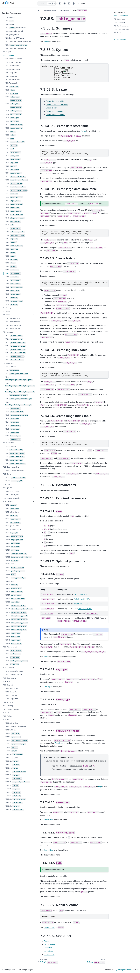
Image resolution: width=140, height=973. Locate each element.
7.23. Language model (10, 709)
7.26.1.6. (16, 740)
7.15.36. (16, 626)
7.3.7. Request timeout (12, 79)
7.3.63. (13, 273)
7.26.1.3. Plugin (10, 730)
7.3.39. (16, 190)
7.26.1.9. (11, 751)
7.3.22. (10, 132)
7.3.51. (15, 232)
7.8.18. (13, 436)
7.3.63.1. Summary (121, 15)
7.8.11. (14, 412)
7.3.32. (11, 166)
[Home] (38, 10)
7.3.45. (13, 211)
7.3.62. (12, 270)
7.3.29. (12, 156)
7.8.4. (19, 378)
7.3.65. (13, 280)
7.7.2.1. (14, 336)
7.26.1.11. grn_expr (11, 757)
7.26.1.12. (12, 761)
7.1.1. (9, 21)
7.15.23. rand (9, 581)
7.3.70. (11, 298)
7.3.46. (14, 215)
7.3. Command (8, 55)
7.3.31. (11, 163)
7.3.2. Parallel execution (13, 62)
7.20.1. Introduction (11, 688)
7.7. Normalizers (8, 332)
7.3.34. (13, 173)
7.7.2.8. (14, 360)
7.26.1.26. (14, 810)
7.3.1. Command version (13, 59)
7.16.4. (16, 661)
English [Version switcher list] (81, 3)
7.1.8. (16, 45)
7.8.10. (13, 408)
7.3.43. (14, 204)
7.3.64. (12, 277)
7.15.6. (13, 522)
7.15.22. (15, 578)
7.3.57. (10, 253)
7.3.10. (10, 90)
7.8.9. (18, 403)
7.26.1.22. (13, 796)
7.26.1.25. (12, 806)
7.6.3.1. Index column (12, 329)
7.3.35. (15, 177)
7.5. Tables (6, 311)
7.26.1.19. (12, 785)
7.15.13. (12, 547)
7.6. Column (7, 315)
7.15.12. (12, 543)
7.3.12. (12, 97)
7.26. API (6, 719)
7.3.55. (14, 246)
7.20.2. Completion (11, 692)
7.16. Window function (10, 647)
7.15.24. (11, 585)
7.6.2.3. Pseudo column (13, 325)
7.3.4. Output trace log (12, 69)
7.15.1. (11, 505)
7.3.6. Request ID (11, 76)
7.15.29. (12, 602)
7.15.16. (18, 557)
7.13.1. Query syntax (12, 491)
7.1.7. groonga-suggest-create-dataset (18, 41)
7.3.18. (12, 118)
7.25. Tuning (7, 716)
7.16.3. (12, 657)
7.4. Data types (8, 308)
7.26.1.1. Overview (11, 723)
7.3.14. (12, 104)
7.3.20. (14, 125)
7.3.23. (10, 135)
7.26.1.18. (17, 782)
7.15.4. (11, 516)
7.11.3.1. (15, 477)
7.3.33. (12, 170)
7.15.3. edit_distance (12, 512)
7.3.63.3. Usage (119, 22)
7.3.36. (16, 180)
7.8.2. (12, 370)
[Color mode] (60, 3)
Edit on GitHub (120, 39)
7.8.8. (18, 399)
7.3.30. (13, 159)
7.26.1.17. (13, 779)
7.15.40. (13, 640)
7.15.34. (16, 619)
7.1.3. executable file (15, 28)
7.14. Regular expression (11, 498)
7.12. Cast (6, 484)
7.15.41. (13, 644)
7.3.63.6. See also (120, 33)
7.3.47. (15, 218)
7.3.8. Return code (11, 83)
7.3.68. (12, 291)
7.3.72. (11, 305)
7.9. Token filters (8, 443)
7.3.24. (9, 138)
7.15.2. (12, 509)
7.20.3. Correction (11, 695)
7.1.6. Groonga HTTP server (14, 38)
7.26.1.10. (14, 754)
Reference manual (49, 10)
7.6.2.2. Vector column (12, 322)
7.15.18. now (9, 564)
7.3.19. (12, 121)
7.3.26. (11, 145)
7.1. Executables (8, 17)
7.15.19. (14, 567)
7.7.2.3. (15, 343)
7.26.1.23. (15, 799)
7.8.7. (16, 395)
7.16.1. (13, 651)
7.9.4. (15, 457)
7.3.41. (14, 197)
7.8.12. (16, 415)
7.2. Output (7, 52)
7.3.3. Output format (12, 66)
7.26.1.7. (15, 744)
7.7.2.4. (15, 346)
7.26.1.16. (12, 775)
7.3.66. (13, 284)
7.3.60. (10, 263)
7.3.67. (14, 287)
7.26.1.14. (11, 768)
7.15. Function (8, 502)
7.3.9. (12, 87)
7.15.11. (14, 540)
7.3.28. (13, 152)
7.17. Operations (8, 667)
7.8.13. (12, 419)
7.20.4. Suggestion (11, 699)
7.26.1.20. (12, 789)
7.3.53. (11, 239)
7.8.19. (13, 439)
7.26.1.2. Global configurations (15, 726)
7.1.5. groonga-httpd (12, 35)
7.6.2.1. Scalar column (12, 318)
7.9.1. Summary (10, 446)
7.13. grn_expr (8, 488)
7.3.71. (14, 301)
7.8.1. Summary (10, 367)
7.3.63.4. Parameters (121, 26)
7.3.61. (11, 267)
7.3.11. (11, 94)
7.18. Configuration (9, 678)
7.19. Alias (6, 681)
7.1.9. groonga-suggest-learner (15, 48)
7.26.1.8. (11, 747)
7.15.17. (11, 561)
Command (64, 10)
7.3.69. (13, 294)
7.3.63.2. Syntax (119, 19)
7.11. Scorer (7, 474)
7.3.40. (11, 194)
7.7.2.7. (15, 356)
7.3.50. (13, 228)
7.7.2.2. (14, 339)
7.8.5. (20, 384)
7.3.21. (14, 128)
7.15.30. (15, 606)
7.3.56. (11, 249)
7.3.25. (15, 142)
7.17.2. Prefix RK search (13, 674)
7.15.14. (12, 550)
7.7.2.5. (15, 350)
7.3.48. (13, 222)
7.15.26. (14, 592)
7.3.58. (10, 256)
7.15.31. (18, 609)
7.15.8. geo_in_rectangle (13, 529)
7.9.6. (15, 464)
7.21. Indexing (8, 702)
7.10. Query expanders (11, 467)
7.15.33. (16, 616)
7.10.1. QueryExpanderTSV (14, 470)
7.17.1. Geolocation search (14, 671)
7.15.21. (10, 574)
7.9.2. (13, 450)
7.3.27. (9, 149)
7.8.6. (20, 390)
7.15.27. (13, 595)
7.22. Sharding (8, 706)
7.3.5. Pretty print (11, 73)
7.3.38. (15, 187)
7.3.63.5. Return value (121, 29)
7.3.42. (13, 201)
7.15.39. (12, 637)
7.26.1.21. (13, 792)
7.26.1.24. (14, 803)
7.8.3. (16, 374)
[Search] (47, 3)
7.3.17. (13, 114)
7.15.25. (13, 588)
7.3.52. (15, 235)
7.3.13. (13, 100)
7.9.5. (13, 460)
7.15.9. (11, 533)
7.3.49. (9, 225)
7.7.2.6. (15, 353)
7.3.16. (13, 111)
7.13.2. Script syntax (12, 495)
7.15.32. (16, 612)
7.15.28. (15, 599)
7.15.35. (16, 623)
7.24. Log (6, 712)
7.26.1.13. (12, 765)
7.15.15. (16, 554)
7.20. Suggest (8, 685)
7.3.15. (13, 107)
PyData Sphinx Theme (123, 970)
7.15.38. (13, 633)
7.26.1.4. (12, 734)
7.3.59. (11, 260)
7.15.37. (16, 630)
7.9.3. (15, 453)
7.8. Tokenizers (8, 363)
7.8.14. (12, 422)
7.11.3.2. (14, 481)
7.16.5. (12, 664)
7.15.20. (15, 571)
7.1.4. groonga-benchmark (14, 31)
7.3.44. (12, 208)
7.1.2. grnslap (9, 24)
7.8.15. (13, 426)
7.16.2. (13, 654)
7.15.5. (13, 519)
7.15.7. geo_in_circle (12, 526)
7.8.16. (12, 429)
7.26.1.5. (13, 737)
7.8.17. (12, 433)
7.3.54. (11, 242)
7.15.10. (14, 536)
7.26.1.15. (15, 772)
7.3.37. (14, 183)
